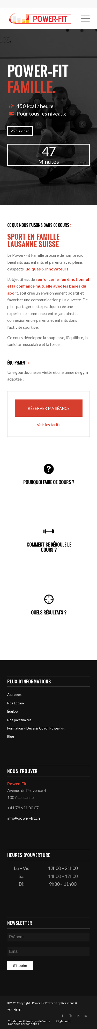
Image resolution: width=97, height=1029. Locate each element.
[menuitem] (83, 18)
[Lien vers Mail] (86, 1016)
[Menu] (83, 18)
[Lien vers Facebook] (62, 1016)
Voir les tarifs (48, 424)
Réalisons (67, 1003)
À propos (14, 694)
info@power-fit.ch (23, 818)
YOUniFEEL (14, 1009)
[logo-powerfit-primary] (40, 18)
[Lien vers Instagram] (70, 1016)
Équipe (12, 711)
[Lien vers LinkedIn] (78, 1016)
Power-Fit (38, 1003)
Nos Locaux (16, 703)
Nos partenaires (19, 720)
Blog (10, 736)
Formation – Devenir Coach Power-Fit (35, 728)
